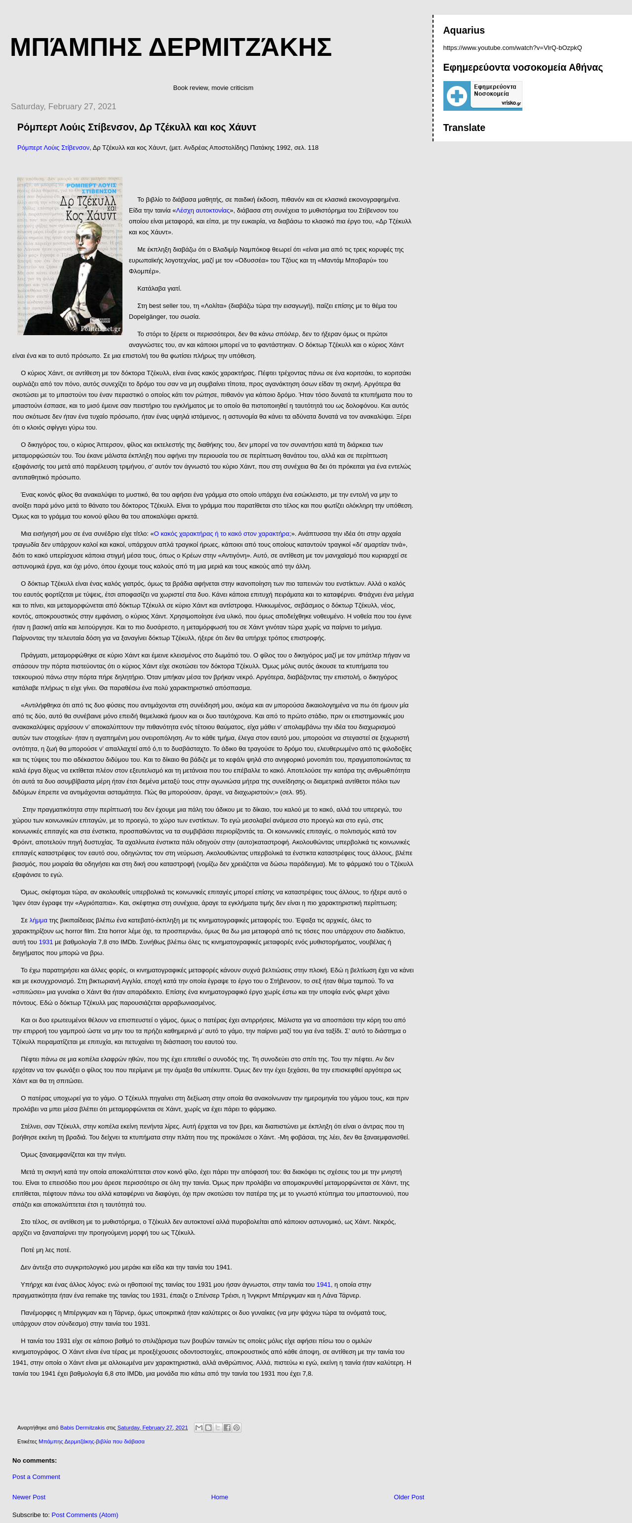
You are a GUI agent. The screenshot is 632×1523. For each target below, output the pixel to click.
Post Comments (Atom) (85, 1515)
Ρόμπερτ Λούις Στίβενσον (53, 147)
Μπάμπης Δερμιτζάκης (171, 47)
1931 (46, 942)
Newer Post (28, 1497)
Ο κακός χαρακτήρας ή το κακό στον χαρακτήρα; (222, 533)
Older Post (409, 1497)
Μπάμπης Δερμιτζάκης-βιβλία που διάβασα (92, 1441)
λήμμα (38, 920)
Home (220, 1497)
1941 (323, 1284)
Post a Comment (36, 1476)
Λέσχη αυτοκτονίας (203, 210)
